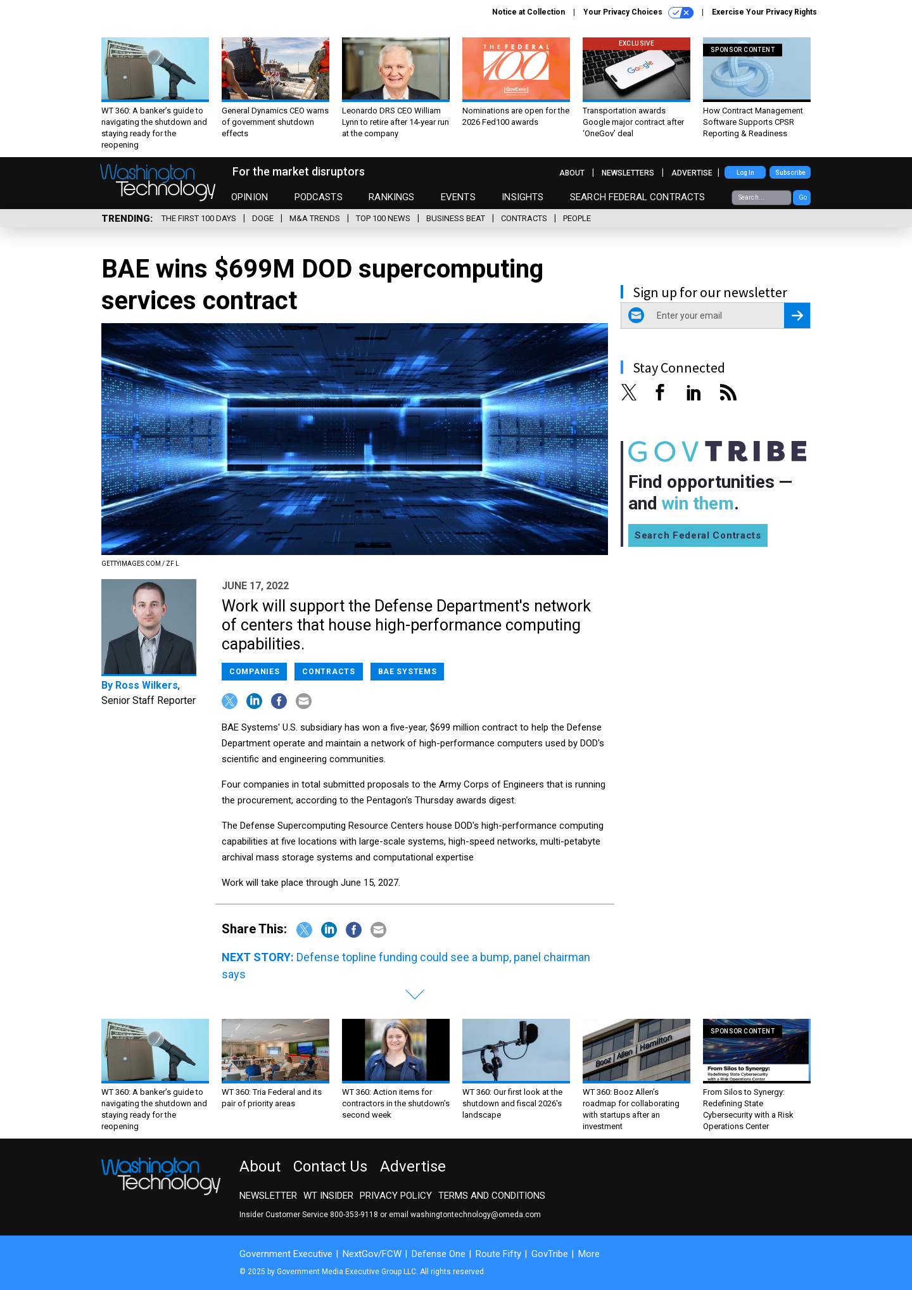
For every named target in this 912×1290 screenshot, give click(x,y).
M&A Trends (314, 218)
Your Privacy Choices (638, 12)
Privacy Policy (396, 1195)
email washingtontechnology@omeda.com (465, 1214)
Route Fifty (498, 1254)
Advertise (691, 173)
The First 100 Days (199, 218)
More (589, 1254)
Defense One (439, 1254)
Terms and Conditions (491, 1195)
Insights (522, 197)
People (577, 218)
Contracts (524, 218)
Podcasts (318, 197)
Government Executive (285, 1254)
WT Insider (328, 1195)
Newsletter (268, 1195)
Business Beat (455, 218)
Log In (745, 172)
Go (803, 197)
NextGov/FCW (372, 1254)
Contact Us (330, 1166)
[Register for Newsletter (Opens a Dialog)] (797, 315)
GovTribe (549, 1254)
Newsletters (628, 173)
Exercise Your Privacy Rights (764, 12)
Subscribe (790, 172)
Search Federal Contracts (638, 197)
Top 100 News (383, 218)
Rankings (391, 197)
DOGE (263, 218)
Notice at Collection (528, 12)
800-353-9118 (354, 1214)
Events (458, 197)
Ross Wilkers (146, 685)
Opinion (249, 197)
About (572, 173)
